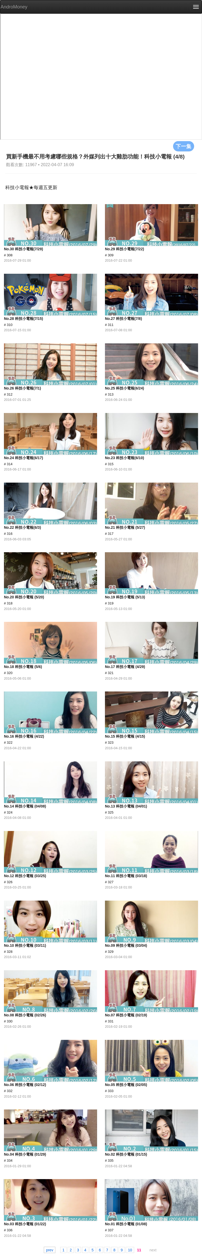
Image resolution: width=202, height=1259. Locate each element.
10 (130, 1250)
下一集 (183, 146)
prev (49, 1250)
